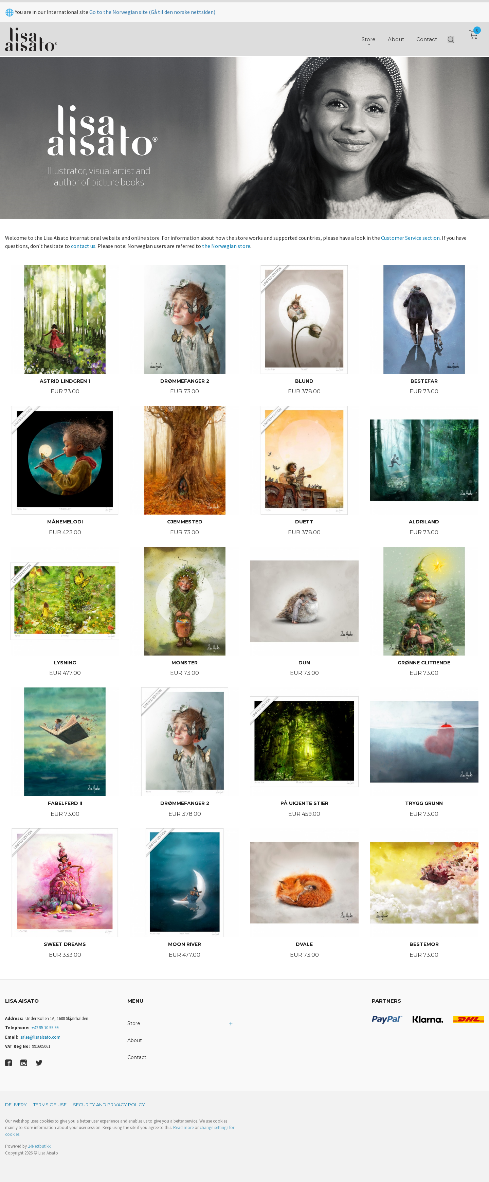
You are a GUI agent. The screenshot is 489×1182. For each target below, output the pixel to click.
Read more (183, 1127)
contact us (83, 246)
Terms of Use (50, 1104)
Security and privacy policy (109, 1104)
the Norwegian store (226, 246)
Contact (136, 1057)
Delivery (16, 1104)
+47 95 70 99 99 (45, 1028)
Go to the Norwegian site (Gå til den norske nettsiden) (152, 9)
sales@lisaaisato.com (40, 1037)
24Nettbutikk (39, 1146)
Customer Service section (410, 237)
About (134, 1040)
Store (133, 1023)
